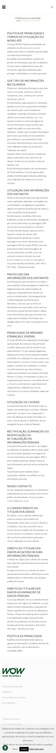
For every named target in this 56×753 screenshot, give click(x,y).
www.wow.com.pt (31, 48)
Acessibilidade (8, 703)
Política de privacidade (12, 686)
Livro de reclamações (12, 724)
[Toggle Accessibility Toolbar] (5, 748)
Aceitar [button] (24, 749)
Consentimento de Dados (14, 697)
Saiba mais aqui (36, 749)
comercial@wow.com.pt (18, 259)
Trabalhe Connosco (11, 719)
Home (18, 21)
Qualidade (7, 692)
